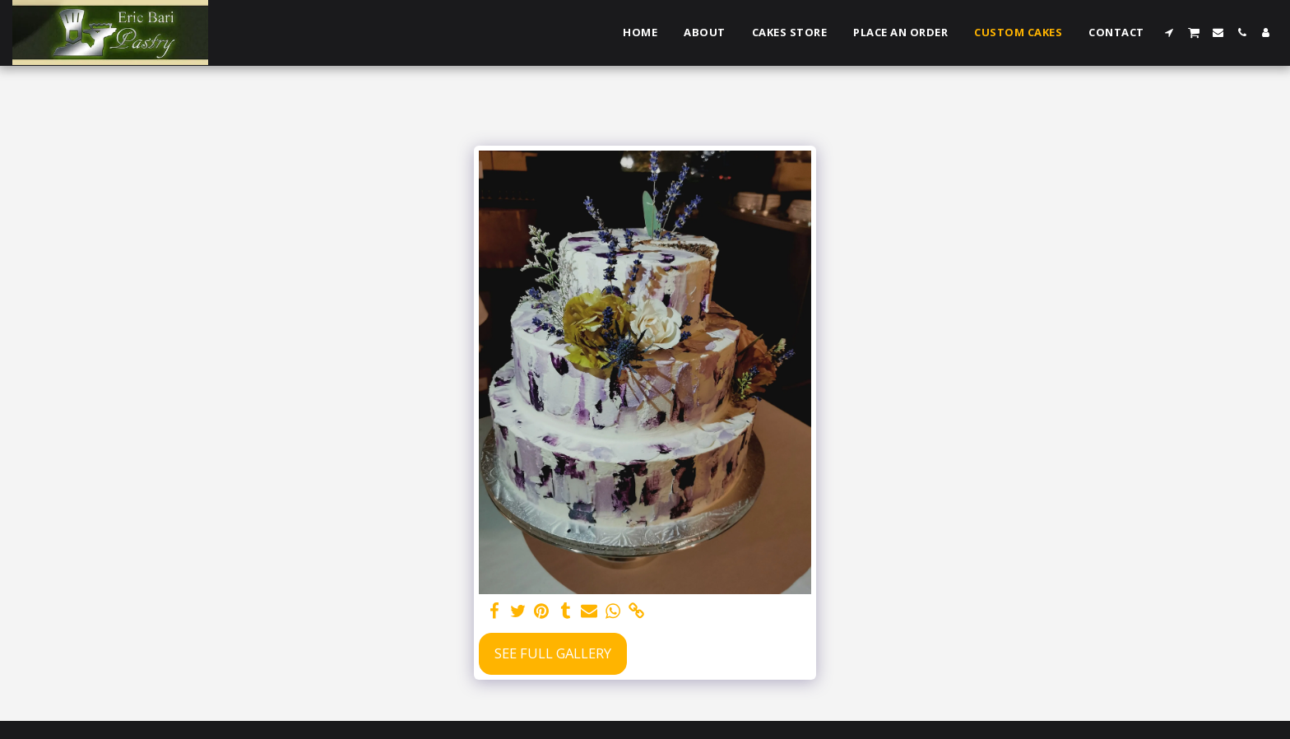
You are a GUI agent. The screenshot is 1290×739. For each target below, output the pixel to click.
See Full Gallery (552, 653)
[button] (1169, 32)
